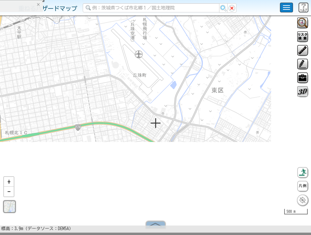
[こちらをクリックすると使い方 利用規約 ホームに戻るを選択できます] (286, 7)
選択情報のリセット (69, 129)
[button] (9, 184)
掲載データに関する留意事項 (36, 111)
